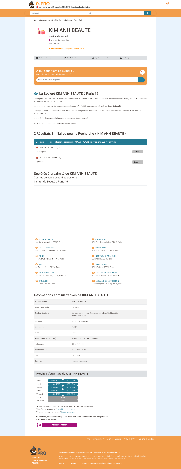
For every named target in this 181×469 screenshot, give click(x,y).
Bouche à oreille (70, 58)
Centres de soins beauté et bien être (49, 20)
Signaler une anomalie (100, 58)
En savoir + (138, 152)
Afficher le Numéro (60, 425)
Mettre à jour (125, 58)
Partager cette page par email (46, 58)
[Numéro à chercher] (87, 79)
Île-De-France (67, 20)
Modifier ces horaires (66, 409)
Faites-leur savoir (68, 412)
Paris (75, 20)
